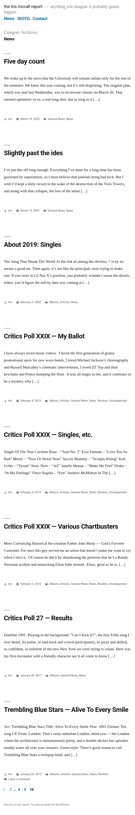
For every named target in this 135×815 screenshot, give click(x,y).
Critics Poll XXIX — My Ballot (44, 336)
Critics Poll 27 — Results (38, 618)
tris (10, 119)
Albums (53, 302)
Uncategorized (118, 400)
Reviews (102, 400)
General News (56, 119)
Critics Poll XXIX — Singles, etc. (48, 435)
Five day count (24, 61)
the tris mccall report (23, 6)
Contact (40, 18)
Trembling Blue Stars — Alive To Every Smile (66, 709)
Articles (64, 302)
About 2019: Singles (32, 244)
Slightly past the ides (33, 153)
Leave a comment (19, 779)
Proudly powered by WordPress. (50, 804)
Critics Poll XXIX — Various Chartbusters (61, 526)
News (9, 18)
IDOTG (23, 18)
